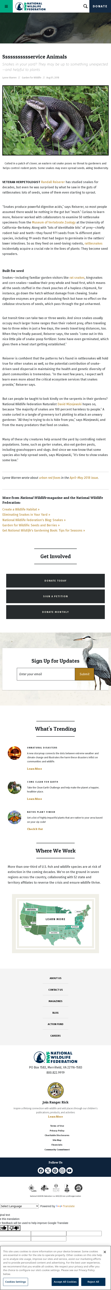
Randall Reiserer (53, 182)
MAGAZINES (55, 1001)
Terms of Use (57, 1126)
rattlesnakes (93, 243)
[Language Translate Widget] (19, 1206)
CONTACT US (55, 989)
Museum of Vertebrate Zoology (54, 222)
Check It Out (35, 829)
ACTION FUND (55, 1024)
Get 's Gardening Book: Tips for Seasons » (43, 530)
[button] (84, 674)
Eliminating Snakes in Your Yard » (26, 514)
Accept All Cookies (65, 1281)
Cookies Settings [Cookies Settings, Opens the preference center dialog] (15, 1281)
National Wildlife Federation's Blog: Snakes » (34, 520)
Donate (100, 6)
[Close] (105, 1252)
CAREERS (55, 1035)
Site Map (57, 1140)
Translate (65, 1206)
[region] (55, 1268)
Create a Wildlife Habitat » (20, 509)
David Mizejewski (69, 404)
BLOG (55, 1012)
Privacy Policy (57, 1130)
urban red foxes (49, 478)
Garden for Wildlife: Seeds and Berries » (31, 525)
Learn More (34, 768)
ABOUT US (55, 978)
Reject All (93, 1281)
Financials (56, 1145)
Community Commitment (57, 1149)
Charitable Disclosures (57, 1135)
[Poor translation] (14, 1228)
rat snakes (77, 277)
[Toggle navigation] (6, 6)
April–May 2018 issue (84, 478)
